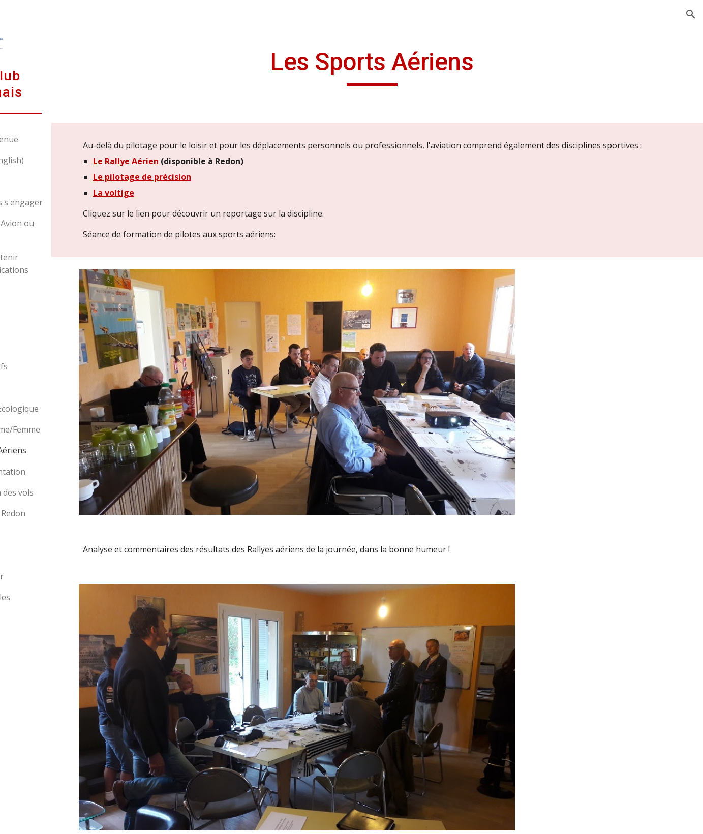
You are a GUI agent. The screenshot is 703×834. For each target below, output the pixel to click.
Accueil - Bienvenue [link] (57, 139)
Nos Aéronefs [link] (56, 366)
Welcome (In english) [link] (60, 160)
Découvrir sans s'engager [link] (69, 202)
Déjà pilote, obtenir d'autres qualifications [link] (62, 263)
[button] (691, 14)
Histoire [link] (45, 387)
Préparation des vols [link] (69, 492)
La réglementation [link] (65, 471)
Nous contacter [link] (49, 576)
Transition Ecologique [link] (72, 408)
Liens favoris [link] (44, 555)
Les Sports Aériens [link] (66, 450)
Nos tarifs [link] (39, 181)
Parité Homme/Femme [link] (73, 429)
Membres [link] (48, 345)
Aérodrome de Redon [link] (60, 513)
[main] (415, 66)
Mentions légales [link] (53, 597)
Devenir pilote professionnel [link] (47, 297)
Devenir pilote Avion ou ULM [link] (65, 229)
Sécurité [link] (35, 534)
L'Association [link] (45, 324)
